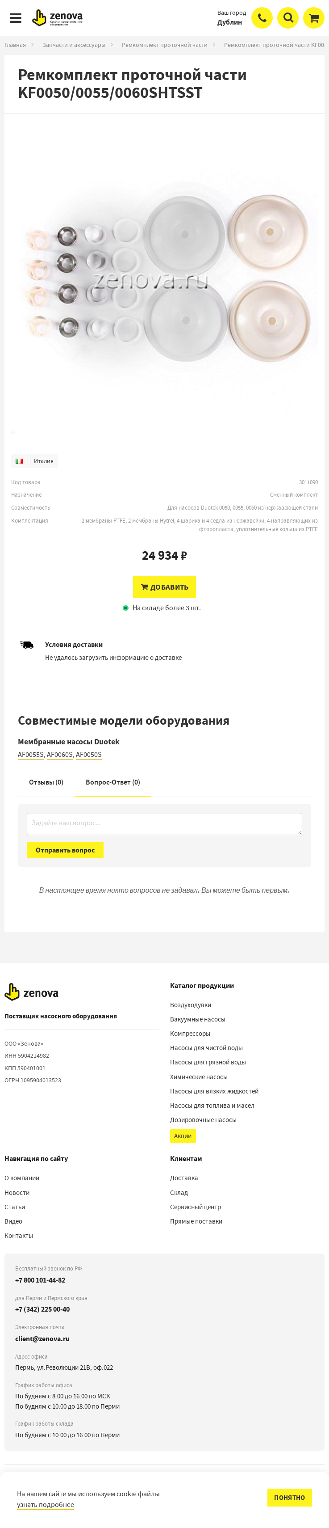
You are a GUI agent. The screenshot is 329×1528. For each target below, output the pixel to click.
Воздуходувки (190, 1004)
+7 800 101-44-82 (40, 1280)
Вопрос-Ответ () (113, 782)
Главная (15, 45)
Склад (179, 1192)
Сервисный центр (195, 1207)
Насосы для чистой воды (206, 1047)
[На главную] (31, 992)
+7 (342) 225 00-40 (42, 1309)
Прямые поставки (196, 1221)
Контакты (18, 1235)
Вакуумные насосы (197, 1019)
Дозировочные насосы (203, 1119)
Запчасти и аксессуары (73, 45)
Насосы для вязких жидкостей (214, 1091)
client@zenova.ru (42, 1338)
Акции (183, 1135)
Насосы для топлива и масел (212, 1105)
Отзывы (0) (46, 782)
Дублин (229, 22)
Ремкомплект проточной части (165, 45)
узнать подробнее (45, 1504)
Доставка (184, 1177)
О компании (21, 1177)
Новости (16, 1192)
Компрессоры (190, 1033)
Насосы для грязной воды (208, 1062)
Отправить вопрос (65, 850)
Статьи (14, 1207)
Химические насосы (199, 1076)
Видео (13, 1221)
